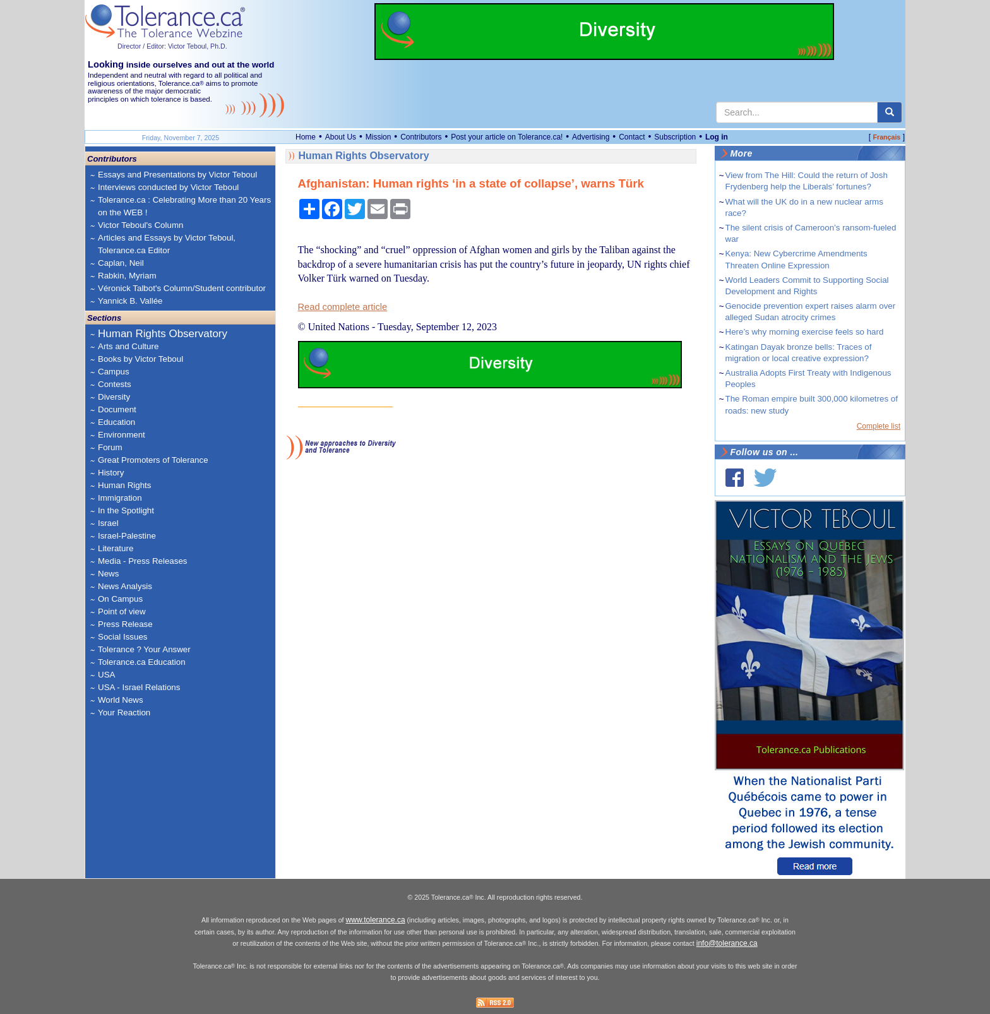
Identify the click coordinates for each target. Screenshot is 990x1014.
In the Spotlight (126, 510)
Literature (115, 548)
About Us (340, 137)
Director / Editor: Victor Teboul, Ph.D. (172, 46)
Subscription (675, 137)
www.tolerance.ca (375, 920)
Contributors (420, 137)
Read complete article (343, 307)
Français (886, 137)
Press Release (125, 624)
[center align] (889, 112)
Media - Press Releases (142, 561)
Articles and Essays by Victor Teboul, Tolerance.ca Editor (167, 244)
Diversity (114, 397)
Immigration (120, 498)
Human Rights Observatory (162, 334)
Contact (632, 137)
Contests (114, 384)
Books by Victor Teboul (140, 359)
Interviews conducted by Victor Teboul (168, 187)
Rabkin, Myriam (127, 275)
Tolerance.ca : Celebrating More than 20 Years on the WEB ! (184, 206)
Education (116, 422)
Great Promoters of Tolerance (153, 460)
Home (305, 137)
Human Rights (124, 485)
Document (117, 409)
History (111, 472)
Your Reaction (124, 712)
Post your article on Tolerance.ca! (507, 137)
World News (120, 700)
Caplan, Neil (121, 263)
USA (106, 674)
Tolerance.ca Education (142, 662)
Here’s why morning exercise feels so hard (804, 332)
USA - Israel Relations (139, 687)
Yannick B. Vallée (130, 301)
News (108, 573)
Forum (110, 447)
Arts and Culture (128, 346)
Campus (113, 371)
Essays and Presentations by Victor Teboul (177, 174)
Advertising (590, 137)
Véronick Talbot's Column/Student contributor (182, 288)
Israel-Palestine (127, 535)
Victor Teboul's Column (140, 225)
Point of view (122, 611)
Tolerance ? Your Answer (144, 649)
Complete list (878, 426)
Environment (121, 434)
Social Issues (123, 636)
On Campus (120, 599)
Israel (108, 523)
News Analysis (125, 586)
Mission (378, 137)
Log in (716, 137)
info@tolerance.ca (727, 943)
